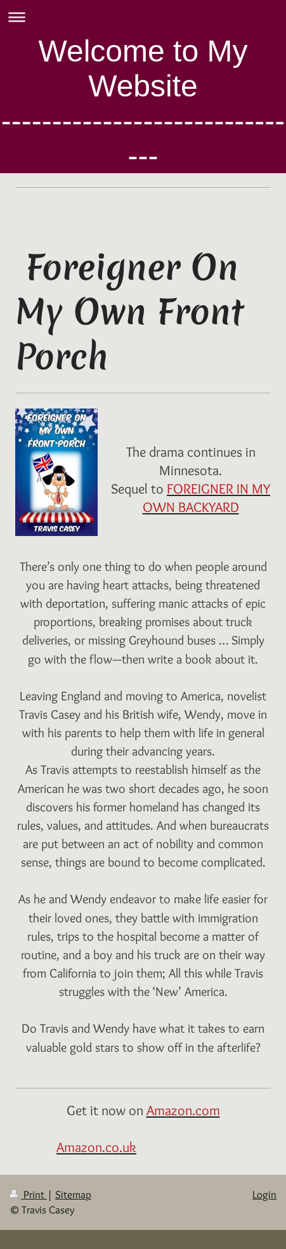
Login (264, 1194)
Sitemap (73, 1194)
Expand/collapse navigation (143, 16)
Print (28, 1194)
